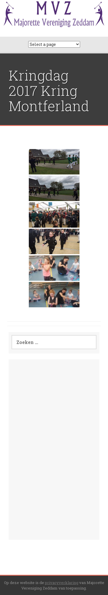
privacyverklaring (61, 582)
